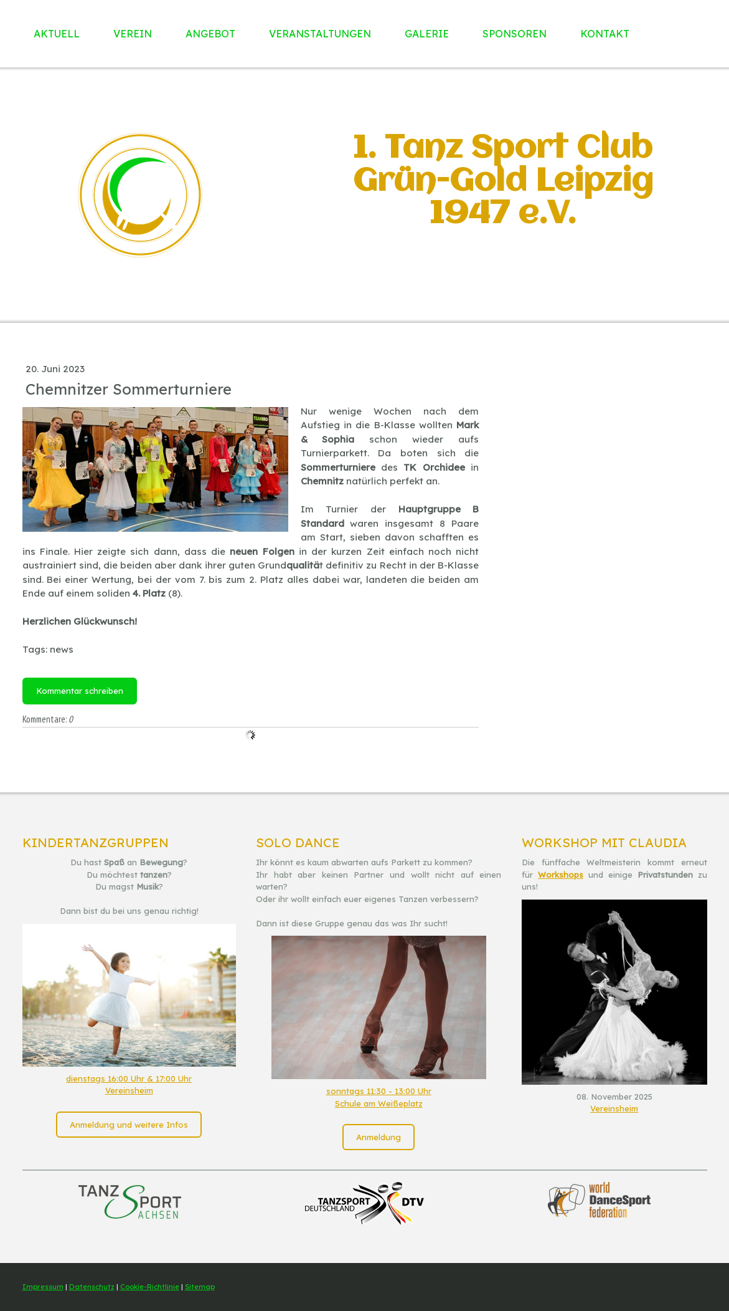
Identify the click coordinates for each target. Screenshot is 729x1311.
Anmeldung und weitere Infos (129, 1125)
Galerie (427, 33)
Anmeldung (378, 1137)
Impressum (42, 1286)
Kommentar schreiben (79, 691)
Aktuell (57, 33)
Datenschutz (92, 1286)
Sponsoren (514, 33)
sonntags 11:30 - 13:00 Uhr (378, 1091)
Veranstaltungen (320, 33)
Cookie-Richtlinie (149, 1286)
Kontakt (604, 33)
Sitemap (200, 1286)
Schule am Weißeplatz (379, 1103)
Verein (132, 33)
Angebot (210, 33)
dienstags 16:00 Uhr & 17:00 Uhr (129, 1078)
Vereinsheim (129, 1090)
